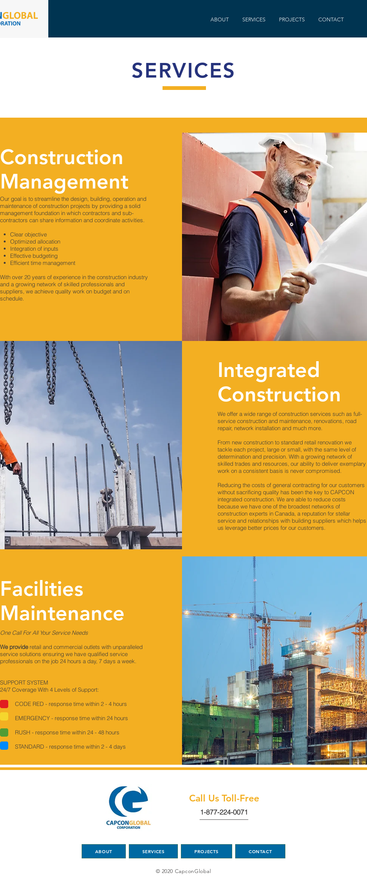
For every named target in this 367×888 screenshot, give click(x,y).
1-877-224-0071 (224, 812)
